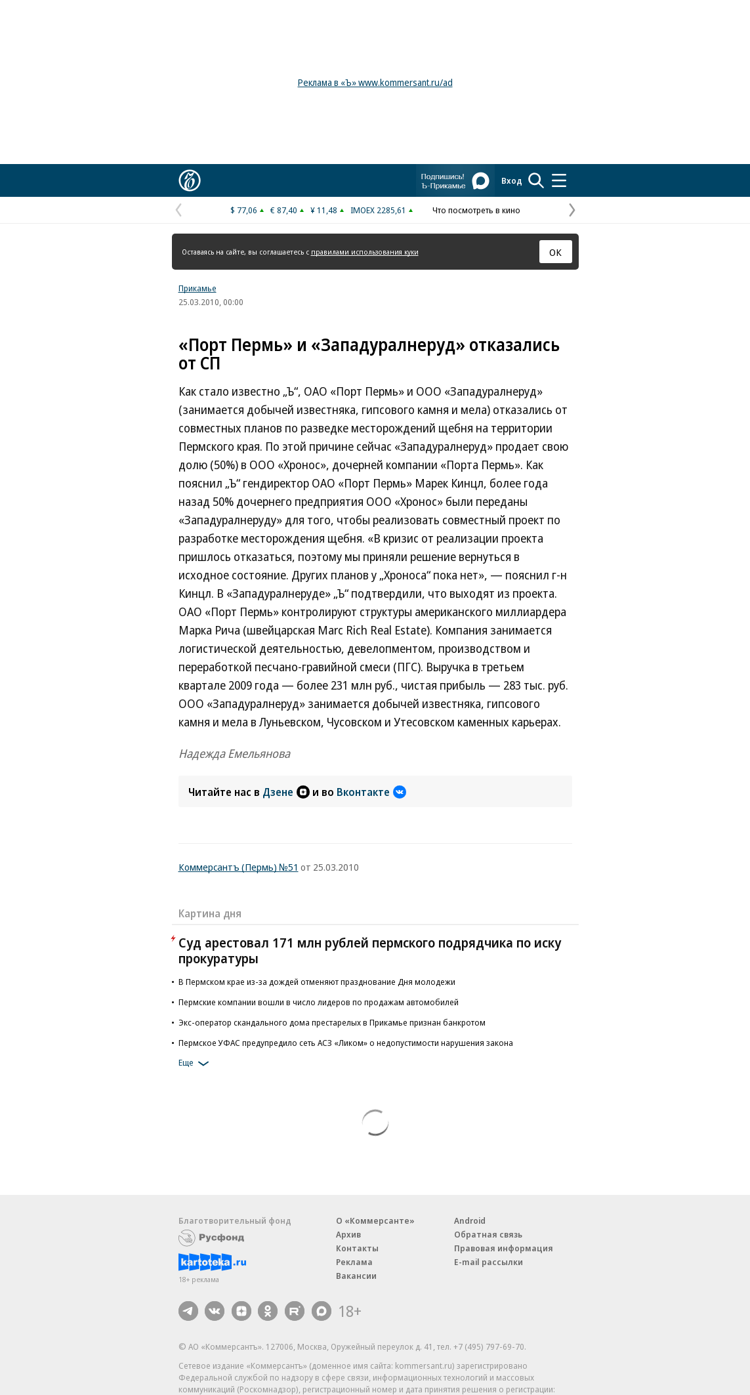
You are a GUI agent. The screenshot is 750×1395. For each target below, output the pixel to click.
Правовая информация (503, 1248)
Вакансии (356, 1275)
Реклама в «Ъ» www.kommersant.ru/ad (375, 82)
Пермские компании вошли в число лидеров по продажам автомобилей (318, 1002)
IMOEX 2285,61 (378, 210)
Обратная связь (488, 1234)
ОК (555, 252)
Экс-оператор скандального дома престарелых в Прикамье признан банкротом (332, 1022)
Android (470, 1220)
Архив (348, 1234)
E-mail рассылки (488, 1262)
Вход (511, 180)
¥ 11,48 (323, 210)
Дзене (286, 792)
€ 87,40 (283, 210)
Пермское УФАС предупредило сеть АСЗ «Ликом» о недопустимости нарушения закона (345, 1043)
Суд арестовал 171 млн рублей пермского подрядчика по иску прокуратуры (369, 950)
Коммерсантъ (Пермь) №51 (238, 866)
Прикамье (197, 288)
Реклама (354, 1262)
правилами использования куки (365, 252)
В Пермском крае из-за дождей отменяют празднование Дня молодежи (316, 982)
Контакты (357, 1248)
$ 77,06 (243, 210)
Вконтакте (371, 792)
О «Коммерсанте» (375, 1220)
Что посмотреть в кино (476, 210)
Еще (195, 1063)
